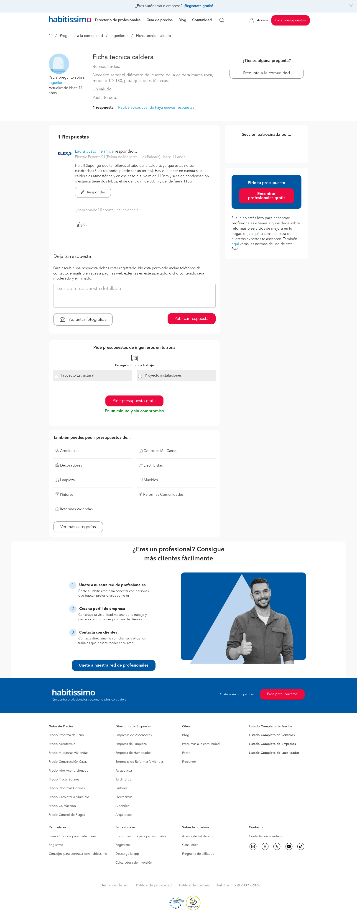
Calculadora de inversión (133, 862)
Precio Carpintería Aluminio (69, 797)
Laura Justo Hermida (94, 151)
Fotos (186, 753)
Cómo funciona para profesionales (140, 836)
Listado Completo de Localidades (274, 753)
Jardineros (123, 779)
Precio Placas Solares (64, 779)
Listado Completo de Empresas (272, 744)
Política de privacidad (154, 885)
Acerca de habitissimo (198, 836)
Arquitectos (123, 814)
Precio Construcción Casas (68, 761)
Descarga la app (127, 853)
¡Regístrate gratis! (198, 6)
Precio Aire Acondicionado (69, 770)
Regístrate (56, 845)
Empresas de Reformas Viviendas (139, 761)
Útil (82, 225)
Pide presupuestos (290, 20)
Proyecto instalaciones (163, 375)
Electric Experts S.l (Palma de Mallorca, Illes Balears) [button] (118, 157)
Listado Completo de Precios (270, 726)
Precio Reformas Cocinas (67, 788)
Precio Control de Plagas (67, 814)
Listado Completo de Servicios (272, 735)
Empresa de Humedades (133, 753)
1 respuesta (103, 108)
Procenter (189, 761)
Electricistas (123, 797)
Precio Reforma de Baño (66, 735)
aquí (255, 234)
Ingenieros (119, 36)
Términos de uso (115, 885)
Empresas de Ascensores (133, 735)
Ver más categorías (78, 527)
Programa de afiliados (198, 853)
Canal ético (190, 845)
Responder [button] (93, 192)
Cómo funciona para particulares (72, 836)
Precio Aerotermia (62, 744)
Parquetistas (124, 770)
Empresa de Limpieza (131, 744)
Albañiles (122, 806)
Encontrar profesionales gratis (266, 196)
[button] (59, 64)
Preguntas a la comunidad (81, 36)
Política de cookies (194, 885)
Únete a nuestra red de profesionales (113, 665)
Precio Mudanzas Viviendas (68, 753)
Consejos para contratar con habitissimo (78, 853)
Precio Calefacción (62, 806)
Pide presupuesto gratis (134, 401)
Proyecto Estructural (77, 375)
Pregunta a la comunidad (266, 73)
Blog (185, 735)
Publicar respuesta (192, 319)
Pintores (121, 788)
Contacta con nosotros (265, 836)
